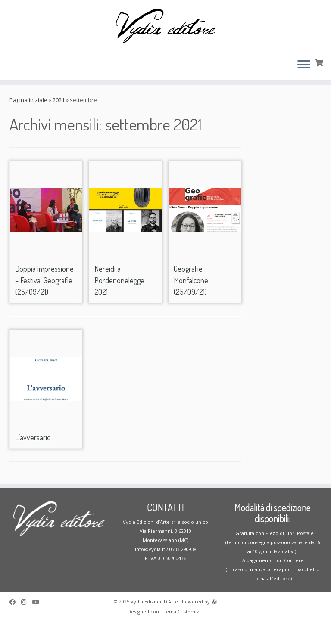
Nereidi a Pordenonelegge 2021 (119, 280)
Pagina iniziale (28, 100)
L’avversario (33, 437)
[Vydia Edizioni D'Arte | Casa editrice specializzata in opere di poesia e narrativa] (165, 25)
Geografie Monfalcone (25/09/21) (191, 280)
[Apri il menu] (303, 65)
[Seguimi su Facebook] (15, 602)
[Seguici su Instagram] (26, 602)
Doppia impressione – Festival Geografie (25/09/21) (44, 280)
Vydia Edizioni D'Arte (154, 601)
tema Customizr (182, 611)
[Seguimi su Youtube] (38, 602)
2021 (59, 100)
